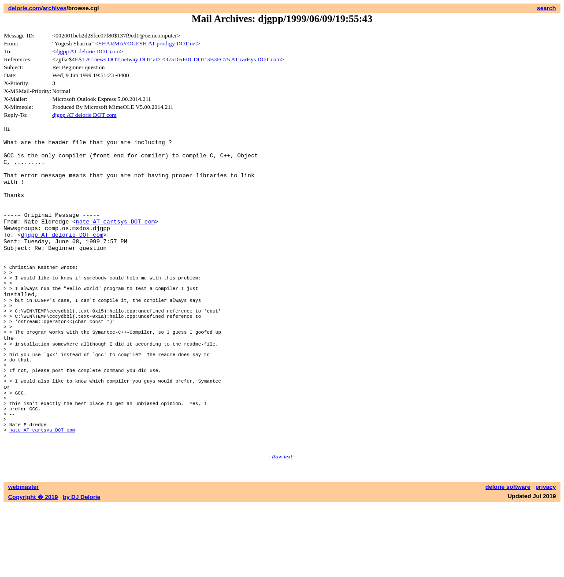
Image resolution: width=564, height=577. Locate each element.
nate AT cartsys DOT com (115, 241)
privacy (545, 558)
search (546, 8)
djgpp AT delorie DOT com (88, 51)
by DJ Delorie (81, 568)
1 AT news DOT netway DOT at (119, 59)
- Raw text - (282, 528)
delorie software (508, 558)
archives (55, 8)
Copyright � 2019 (33, 568)
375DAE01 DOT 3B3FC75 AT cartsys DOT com (223, 59)
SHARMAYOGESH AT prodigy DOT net (148, 43)
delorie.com (24, 8)
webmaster (23, 558)
